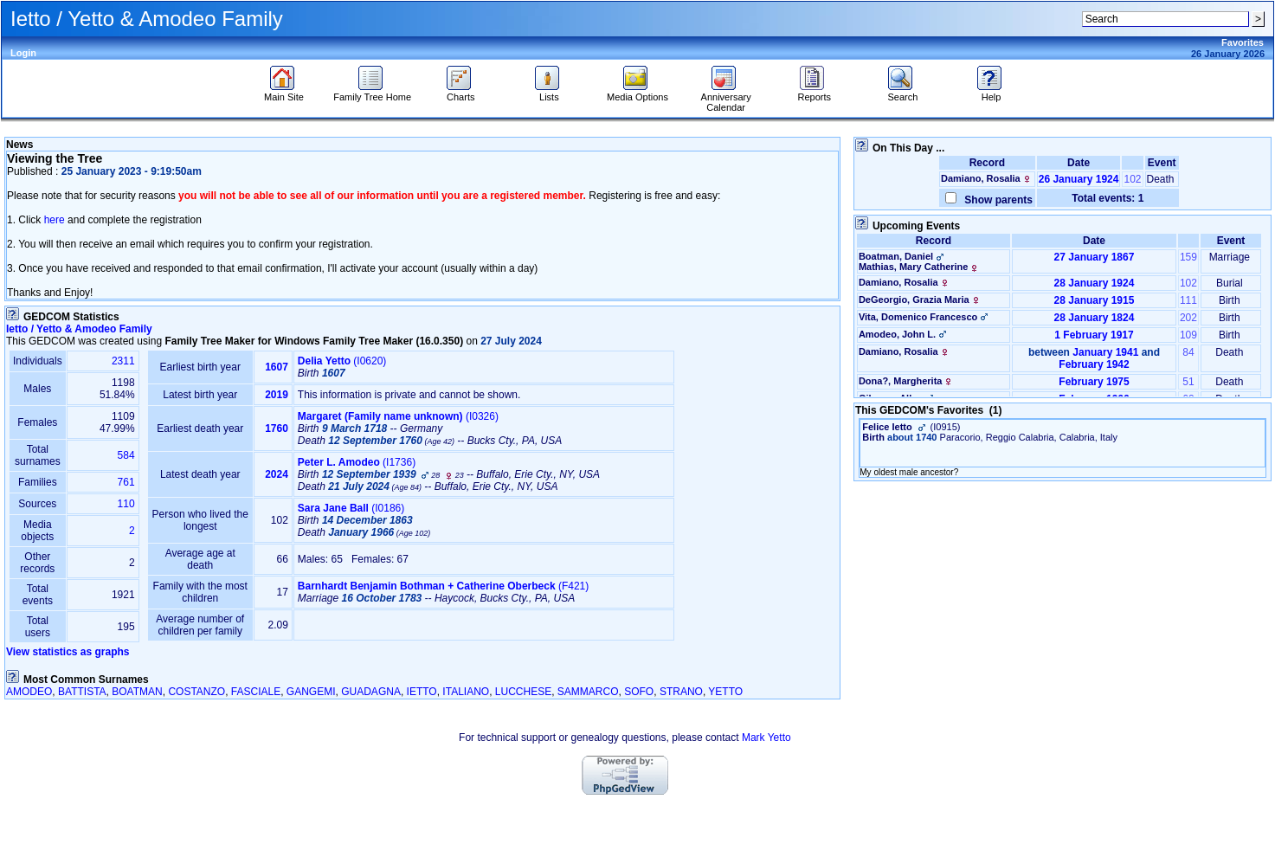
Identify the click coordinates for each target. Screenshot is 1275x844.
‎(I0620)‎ (342, 361)
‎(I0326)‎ (398, 416)
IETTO (422, 692)
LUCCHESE (523, 692)
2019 (276, 395)
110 (126, 504)
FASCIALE (255, 692)
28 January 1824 (1094, 318)
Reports (814, 92)
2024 (276, 474)
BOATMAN (137, 692)
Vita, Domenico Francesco (918, 317)
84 (1188, 352)
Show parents (996, 200)
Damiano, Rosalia (981, 178)
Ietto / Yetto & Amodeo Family (79, 329)
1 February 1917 (1093, 335)
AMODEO (29, 692)
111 (1188, 300)
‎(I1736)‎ (356, 462)
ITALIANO (465, 692)
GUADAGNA (371, 692)
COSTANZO (196, 692)
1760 (276, 428)
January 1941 (1105, 352)
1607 (276, 367)
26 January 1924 (1079, 179)
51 (1188, 382)
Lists (549, 92)
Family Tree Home (372, 92)
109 (1188, 335)
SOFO (639, 692)
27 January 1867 (1094, 257)
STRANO (681, 692)
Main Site (284, 92)
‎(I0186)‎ (351, 508)
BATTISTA (82, 692)
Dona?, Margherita (901, 381)
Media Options (637, 92)
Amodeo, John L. (897, 334)
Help (992, 92)
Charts (461, 92)
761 (126, 482)
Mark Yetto (766, 737)
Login (23, 53)
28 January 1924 (1094, 283)
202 (1188, 318)
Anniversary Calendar (726, 98)
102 (1132, 179)
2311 (123, 361)
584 (126, 455)
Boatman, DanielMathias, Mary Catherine (920, 261)
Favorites (1242, 42)
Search (902, 92)
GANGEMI (311, 692)
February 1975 (1094, 382)
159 (1188, 257)
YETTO (725, 692)
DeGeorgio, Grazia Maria (914, 299)
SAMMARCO (588, 692)
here (54, 220)
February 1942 (1094, 364)
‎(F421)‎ (443, 586)
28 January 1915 (1094, 300)
